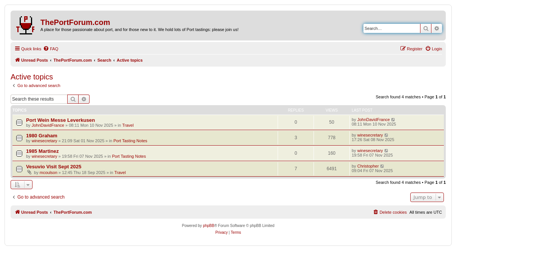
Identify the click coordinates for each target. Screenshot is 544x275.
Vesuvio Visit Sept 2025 (53, 166)
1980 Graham (41, 135)
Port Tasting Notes (130, 140)
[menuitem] (50, 48)
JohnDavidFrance (48, 125)
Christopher (368, 166)
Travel (127, 125)
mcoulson (48, 172)
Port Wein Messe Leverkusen (60, 120)
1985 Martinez (42, 151)
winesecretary (44, 140)
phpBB (208, 226)
